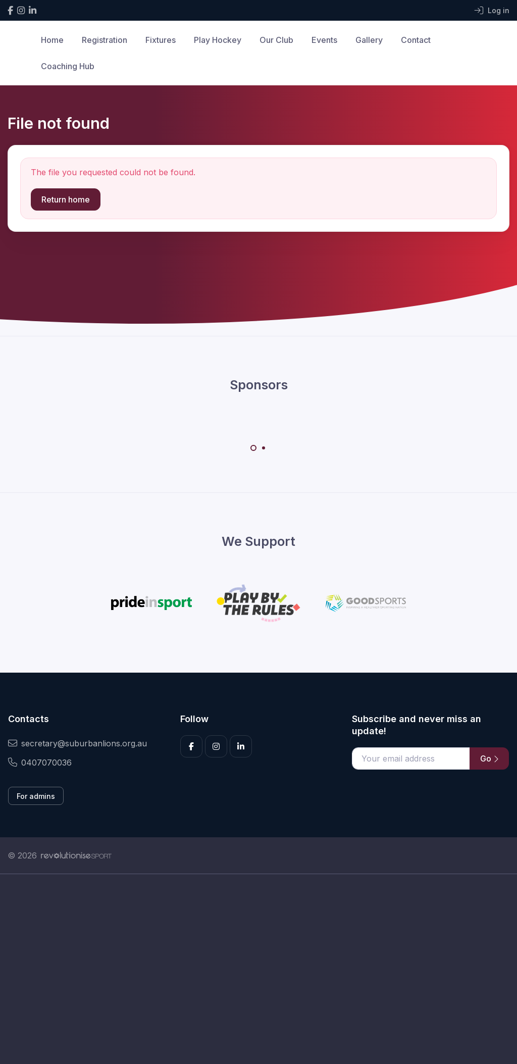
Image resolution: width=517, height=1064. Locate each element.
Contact (416, 40)
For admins (36, 796)
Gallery (369, 40)
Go (489, 758)
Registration (104, 40)
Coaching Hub (67, 66)
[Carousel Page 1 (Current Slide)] (253, 448)
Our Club (276, 40)
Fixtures (160, 40)
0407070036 (40, 762)
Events (324, 40)
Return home (65, 199)
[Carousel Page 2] (264, 448)
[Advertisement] (258, 969)
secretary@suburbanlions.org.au (77, 743)
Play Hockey (217, 40)
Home (52, 40)
